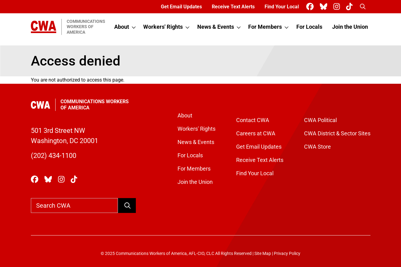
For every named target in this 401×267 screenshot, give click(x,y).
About (121, 26)
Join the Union (350, 26)
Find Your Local (282, 7)
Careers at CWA (255, 133)
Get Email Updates (181, 7)
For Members (265, 26)
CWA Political (320, 120)
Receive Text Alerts (233, 7)
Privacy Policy (287, 253)
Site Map (262, 253)
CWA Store (317, 146)
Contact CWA (252, 120)
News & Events (215, 26)
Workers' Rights (163, 26)
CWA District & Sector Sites (337, 133)
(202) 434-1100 (53, 155)
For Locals (309, 26)
